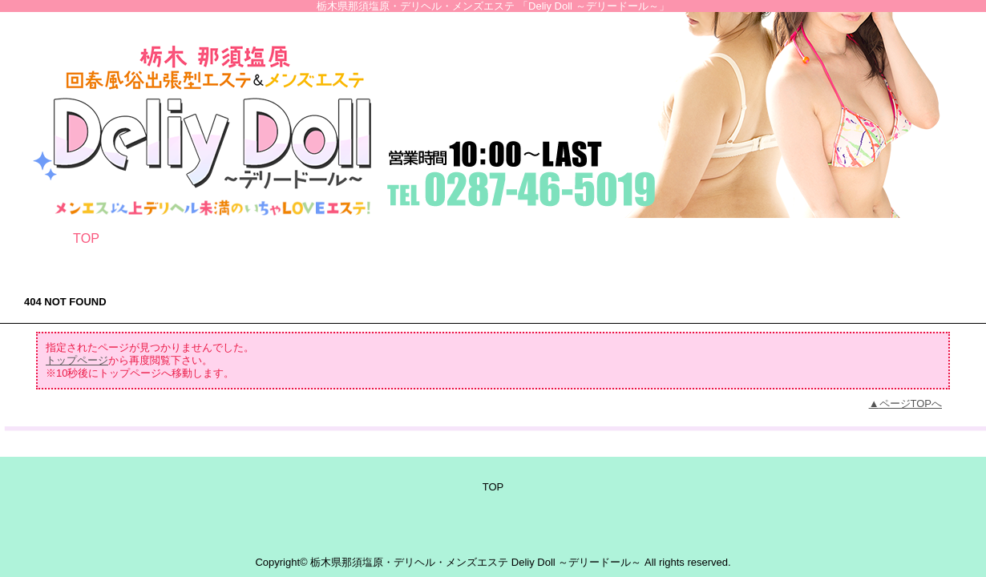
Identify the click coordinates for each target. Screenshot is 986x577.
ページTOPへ (911, 403)
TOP (86, 238)
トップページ (77, 360)
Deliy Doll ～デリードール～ (576, 562)
